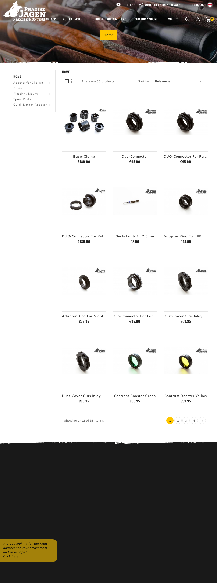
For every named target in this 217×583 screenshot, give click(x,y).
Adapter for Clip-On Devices (28, 85)
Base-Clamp (84, 156)
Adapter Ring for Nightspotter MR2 (93, 316)
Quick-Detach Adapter (30, 104)
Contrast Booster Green (135, 396)
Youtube (129, 5)
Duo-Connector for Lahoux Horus (142, 316)
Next (202, 420)
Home (17, 76)
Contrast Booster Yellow (185, 396)
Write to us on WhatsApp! (163, 5)
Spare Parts (22, 99)
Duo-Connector (135, 156)
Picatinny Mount (25, 93)
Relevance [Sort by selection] (179, 81)
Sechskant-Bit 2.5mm (135, 236)
